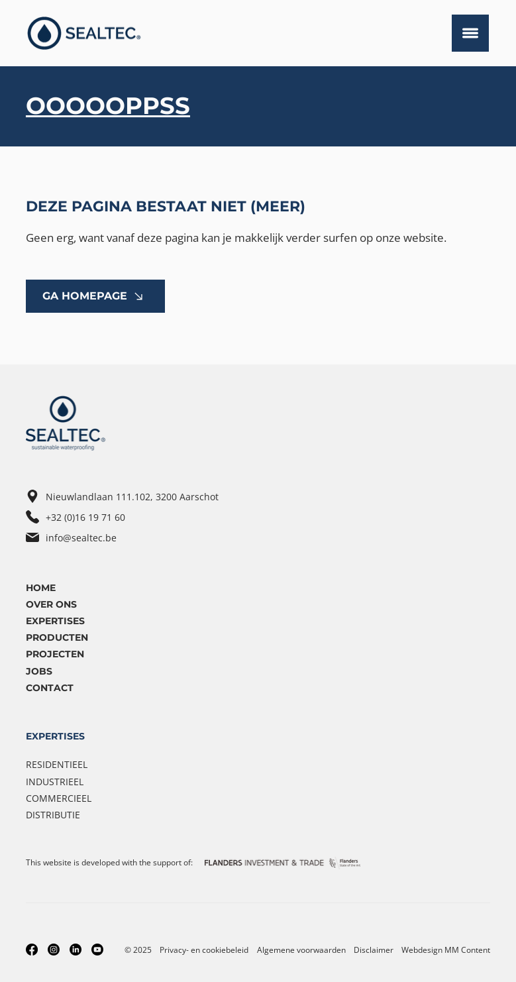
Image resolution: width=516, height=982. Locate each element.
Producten (57, 637)
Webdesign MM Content (445, 949)
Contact (50, 688)
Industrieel (54, 781)
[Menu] (470, 33)
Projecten (55, 654)
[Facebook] (32, 949)
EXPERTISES (55, 736)
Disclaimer (373, 949)
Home (41, 588)
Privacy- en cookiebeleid (204, 949)
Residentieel (56, 764)
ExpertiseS (55, 621)
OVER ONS (51, 604)
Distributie (53, 814)
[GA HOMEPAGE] (95, 296)
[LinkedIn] (75, 949)
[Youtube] (97, 949)
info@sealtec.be (81, 537)
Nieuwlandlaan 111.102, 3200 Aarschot (132, 496)
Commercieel (58, 798)
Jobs (39, 671)
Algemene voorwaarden (301, 949)
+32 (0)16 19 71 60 (85, 517)
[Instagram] (54, 949)
